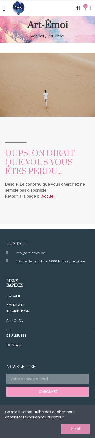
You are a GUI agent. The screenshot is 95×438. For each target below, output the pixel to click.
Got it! (75, 429)
